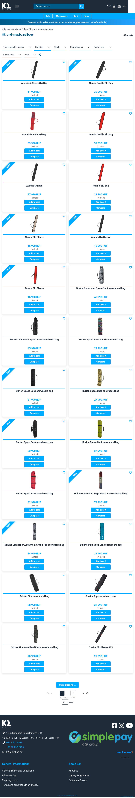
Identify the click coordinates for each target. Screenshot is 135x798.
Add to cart (34, 99)
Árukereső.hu (125, 758)
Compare (34, 105)
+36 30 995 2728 (15, 748)
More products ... (67, 685)
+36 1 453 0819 (14, 743)
